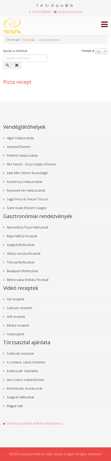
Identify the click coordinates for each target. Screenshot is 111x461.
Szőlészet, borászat (20, 353)
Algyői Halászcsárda (20, 138)
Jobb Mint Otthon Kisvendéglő (27, 173)
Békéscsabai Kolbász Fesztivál (27, 280)
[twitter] (41, 5)
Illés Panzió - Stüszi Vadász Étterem (31, 164)
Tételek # (87, 51)
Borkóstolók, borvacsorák (24, 388)
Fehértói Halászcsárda (22, 155)
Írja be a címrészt (15, 51)
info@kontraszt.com (70, 12)
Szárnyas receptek (19, 308)
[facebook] (37, 5)
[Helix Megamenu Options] (103, 25)
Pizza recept (17, 81)
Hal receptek (15, 299)
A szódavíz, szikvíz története (25, 362)
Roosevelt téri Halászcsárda (25, 190)
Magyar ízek (14, 406)
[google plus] (47, 5)
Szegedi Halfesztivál (20, 397)
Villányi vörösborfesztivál (23, 253)
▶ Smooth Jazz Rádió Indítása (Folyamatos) (33, 423)
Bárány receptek (17, 325)
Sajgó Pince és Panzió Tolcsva (27, 199)
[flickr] (66, 5)
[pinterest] (52, 5)
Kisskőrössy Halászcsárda (24, 182)
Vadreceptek (15, 334)
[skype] (71, 5)
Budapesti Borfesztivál (22, 271)
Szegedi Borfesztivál (20, 245)
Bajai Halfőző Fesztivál (21, 236)
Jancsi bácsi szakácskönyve (25, 380)
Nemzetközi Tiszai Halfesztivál (27, 227)
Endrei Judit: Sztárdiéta (22, 371)
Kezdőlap (28, 40)
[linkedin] (62, 5)
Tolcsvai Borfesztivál (20, 262)
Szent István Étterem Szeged (26, 208)
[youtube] (57, 5)
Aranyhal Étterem (18, 147)
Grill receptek (15, 317)
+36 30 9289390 (41, 12)
